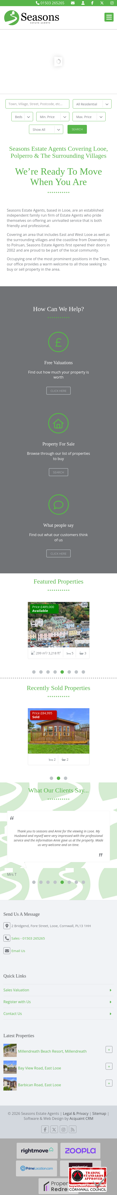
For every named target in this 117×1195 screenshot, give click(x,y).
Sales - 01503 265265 (28, 938)
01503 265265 (50, 2)
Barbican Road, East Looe (39, 1084)
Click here (58, 554)
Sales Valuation (16, 989)
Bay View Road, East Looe (39, 1068)
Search (58, 472)
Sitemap (99, 1113)
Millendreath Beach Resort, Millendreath (52, 1051)
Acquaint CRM (81, 1118)
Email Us (18, 950)
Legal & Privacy (75, 1113)
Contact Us (12, 1013)
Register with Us (17, 1001)
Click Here (58, 391)
